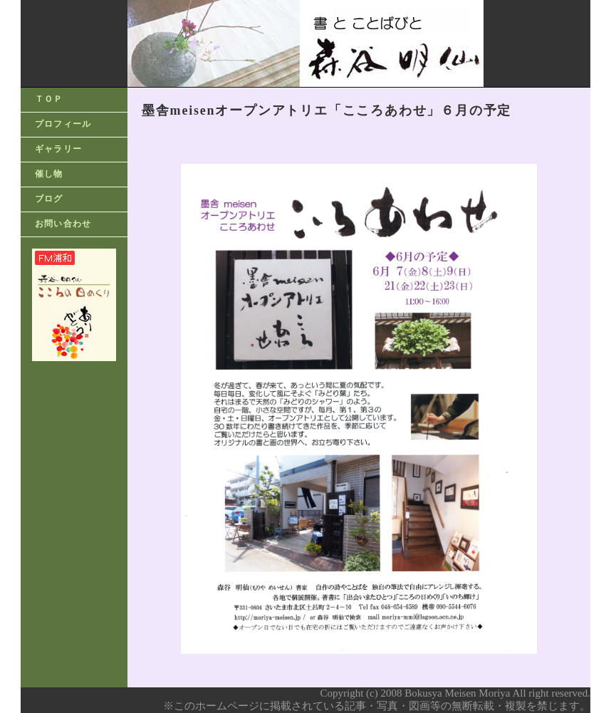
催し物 (49, 174)
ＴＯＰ (49, 99)
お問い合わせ (63, 224)
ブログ (49, 199)
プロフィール (63, 124)
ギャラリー (58, 149)
